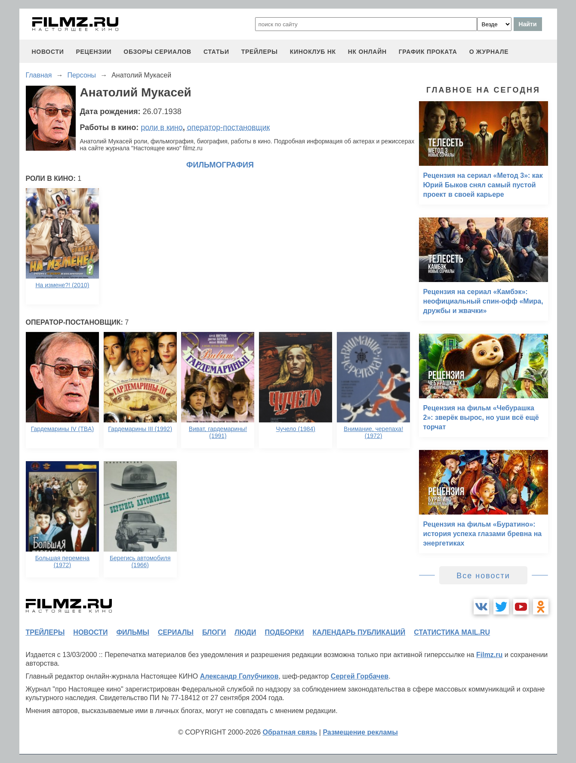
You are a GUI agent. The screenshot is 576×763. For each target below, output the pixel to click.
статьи (216, 51)
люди (245, 632)
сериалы (176, 632)
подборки (284, 632)
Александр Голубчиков (239, 676)
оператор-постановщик (228, 127)
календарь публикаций (359, 632)
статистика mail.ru (452, 632)
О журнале (489, 51)
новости (48, 51)
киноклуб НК (313, 51)
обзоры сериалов (157, 51)
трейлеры (259, 51)
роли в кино (162, 127)
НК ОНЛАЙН (367, 51)
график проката (428, 51)
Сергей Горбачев (359, 676)
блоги (214, 632)
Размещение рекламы (360, 732)
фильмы (132, 632)
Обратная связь (290, 732)
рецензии (93, 51)
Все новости (483, 575)
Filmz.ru (489, 654)
